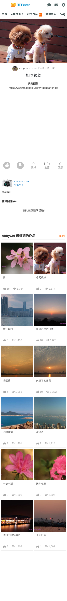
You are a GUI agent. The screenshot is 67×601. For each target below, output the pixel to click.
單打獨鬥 (8, 329)
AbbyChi (20, 68)
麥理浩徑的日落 (45, 329)
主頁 (4, 14)
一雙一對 (8, 483)
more (62, 235)
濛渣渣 (40, 432)
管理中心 (51, 14)
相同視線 (41, 277)
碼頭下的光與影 (11, 535)
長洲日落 (41, 535)
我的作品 (34, 15)
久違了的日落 (43, 380)
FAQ (62, 14)
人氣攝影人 (17, 14)
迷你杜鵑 (41, 483)
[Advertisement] (33, 127)
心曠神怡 (8, 432)
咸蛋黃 (6, 380)
